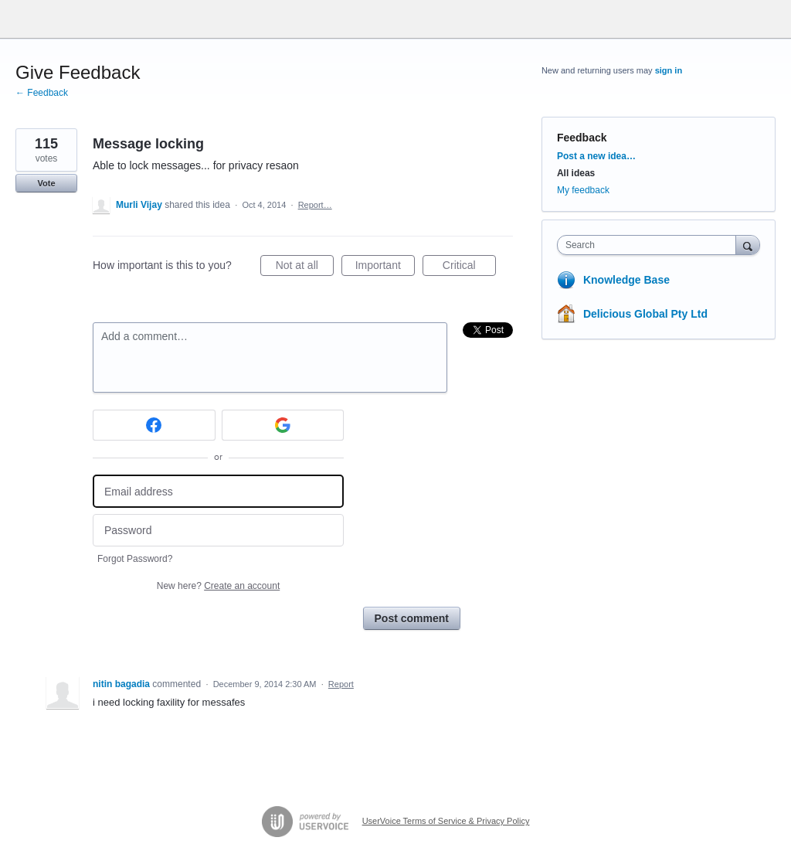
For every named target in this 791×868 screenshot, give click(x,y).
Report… (315, 204)
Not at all (305, 267)
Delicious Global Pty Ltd (645, 314)
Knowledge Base (626, 280)
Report (341, 684)
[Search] (747, 244)
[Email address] (218, 491)
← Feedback (41, 92)
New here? (218, 585)
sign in (668, 70)
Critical (469, 267)
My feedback (583, 190)
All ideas (576, 173)
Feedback (582, 137)
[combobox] (650, 245)
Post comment (412, 618)
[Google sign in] (283, 425)
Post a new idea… (596, 156)
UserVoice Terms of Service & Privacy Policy (446, 820)
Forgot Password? (134, 558)
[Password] (218, 530)
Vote (46, 183)
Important (385, 267)
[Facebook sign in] (154, 425)
